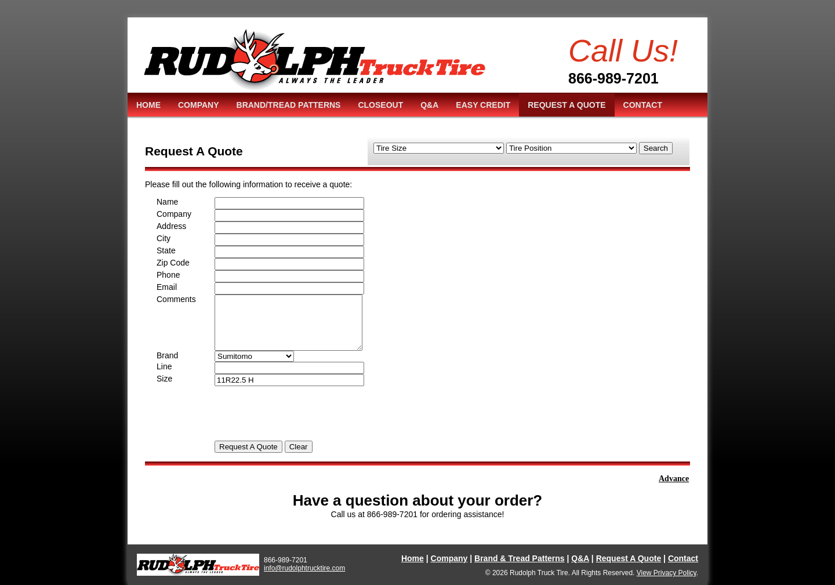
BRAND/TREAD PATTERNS (289, 105)
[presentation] (303, 408)
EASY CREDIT (483, 105)
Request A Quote (629, 558)
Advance (676, 478)
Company (449, 558)
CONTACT (642, 105)
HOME (148, 105)
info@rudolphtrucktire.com (304, 568)
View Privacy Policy (666, 573)
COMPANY (198, 105)
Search (656, 148)
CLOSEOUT (380, 105)
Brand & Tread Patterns (519, 558)
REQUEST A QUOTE (566, 105)
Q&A (429, 105)
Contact (683, 558)
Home (412, 558)
